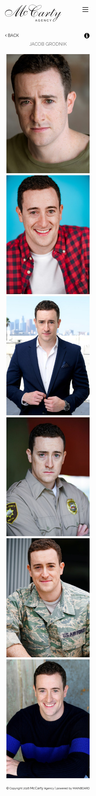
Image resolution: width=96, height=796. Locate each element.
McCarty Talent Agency (33, 14)
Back (12, 35)
